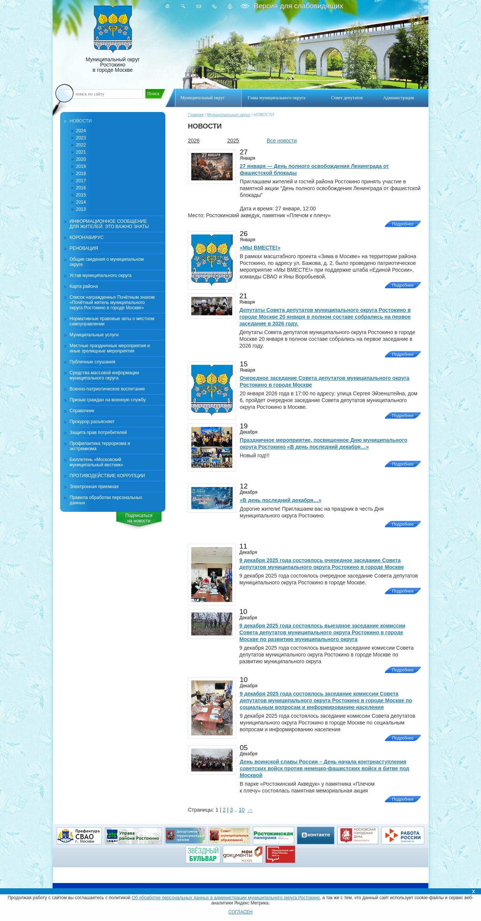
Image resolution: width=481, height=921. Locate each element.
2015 (81, 195)
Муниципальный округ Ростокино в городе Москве (113, 39)
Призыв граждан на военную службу (108, 399)
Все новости (282, 141)
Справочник (82, 410)
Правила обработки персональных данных (106, 500)
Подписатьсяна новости (139, 518)
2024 (81, 130)
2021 (81, 152)
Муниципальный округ (228, 114)
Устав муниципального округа (101, 275)
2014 (81, 202)
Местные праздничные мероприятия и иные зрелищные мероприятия (110, 348)
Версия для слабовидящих (297, 6)
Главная (196, 114)
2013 (81, 209)
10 (242, 810)
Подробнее (402, 224)
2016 (81, 188)
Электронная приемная (94, 486)
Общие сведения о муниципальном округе (107, 262)
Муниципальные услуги (94, 334)
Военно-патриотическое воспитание (107, 389)
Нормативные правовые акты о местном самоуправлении (112, 321)
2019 (81, 166)
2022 (81, 145)
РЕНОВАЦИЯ (84, 248)
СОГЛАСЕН (240, 912)
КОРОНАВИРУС (87, 237)
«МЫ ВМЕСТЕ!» (260, 248)
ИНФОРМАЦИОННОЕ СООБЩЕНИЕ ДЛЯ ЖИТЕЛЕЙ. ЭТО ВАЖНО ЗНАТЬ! (109, 224)
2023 (81, 138)
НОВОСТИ (81, 121)
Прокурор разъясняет (92, 421)
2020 (81, 159)
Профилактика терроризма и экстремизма (100, 446)
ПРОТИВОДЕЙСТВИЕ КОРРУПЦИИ (107, 475)
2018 (81, 173)
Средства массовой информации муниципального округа (104, 375)
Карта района (84, 286)
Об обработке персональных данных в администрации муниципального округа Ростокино (226, 897)
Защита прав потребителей (98, 432)
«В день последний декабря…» (280, 500)
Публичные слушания (92, 361)
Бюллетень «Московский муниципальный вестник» (96, 462)
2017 (81, 180)
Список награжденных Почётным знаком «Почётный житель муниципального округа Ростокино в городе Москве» (112, 302)
